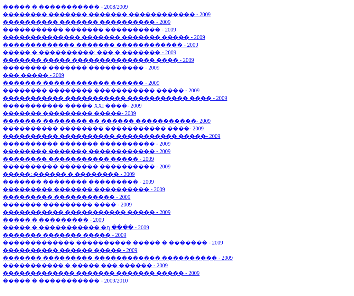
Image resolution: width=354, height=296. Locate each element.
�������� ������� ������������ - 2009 (86, 151)
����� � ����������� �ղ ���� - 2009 (76, 227)
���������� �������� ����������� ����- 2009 (103, 128)
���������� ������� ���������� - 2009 (86, 22)
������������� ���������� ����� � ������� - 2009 (113, 243)
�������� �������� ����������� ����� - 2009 (101, 90)
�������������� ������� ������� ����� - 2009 (104, 37)
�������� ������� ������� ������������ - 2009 (107, 14)
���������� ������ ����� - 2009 (70, 250)
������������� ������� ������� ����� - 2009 (101, 273)
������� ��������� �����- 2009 (69, 113)
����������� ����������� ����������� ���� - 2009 (115, 98)
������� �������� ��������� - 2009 (78, 182)
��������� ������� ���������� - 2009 (84, 189)
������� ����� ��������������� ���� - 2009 (98, 60)
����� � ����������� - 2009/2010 (65, 281)
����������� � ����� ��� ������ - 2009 (85, 265)
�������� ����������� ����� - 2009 (78, 159)
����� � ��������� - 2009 (53, 220)
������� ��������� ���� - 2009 (67, 204)
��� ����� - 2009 (33, 75)
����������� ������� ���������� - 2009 (89, 30)
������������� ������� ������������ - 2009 (100, 45)
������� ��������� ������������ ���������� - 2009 (118, 258)
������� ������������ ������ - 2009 (81, 83)
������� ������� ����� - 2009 (64, 235)
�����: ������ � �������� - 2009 (69, 174)
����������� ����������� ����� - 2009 (86, 212)
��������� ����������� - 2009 (66, 197)
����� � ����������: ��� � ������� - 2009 (89, 52)
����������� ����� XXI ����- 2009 (72, 106)
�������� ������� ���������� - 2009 (81, 68)
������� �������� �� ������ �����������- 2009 (107, 121)
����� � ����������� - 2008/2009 (65, 7)
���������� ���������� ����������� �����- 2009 (111, 136)
